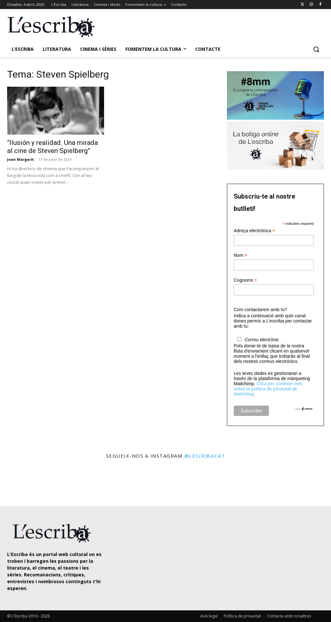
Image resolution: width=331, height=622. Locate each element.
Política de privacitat (242, 616)
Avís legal (209, 616)
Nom (240, 255)
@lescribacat (204, 456)
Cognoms (245, 280)
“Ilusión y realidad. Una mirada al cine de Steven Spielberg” (52, 147)
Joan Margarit (20, 159)
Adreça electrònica (254, 231)
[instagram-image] (19, 483)
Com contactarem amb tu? (260, 309)
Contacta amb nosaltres (289, 616)
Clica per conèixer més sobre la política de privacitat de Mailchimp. (268, 389)
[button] (316, 49)
